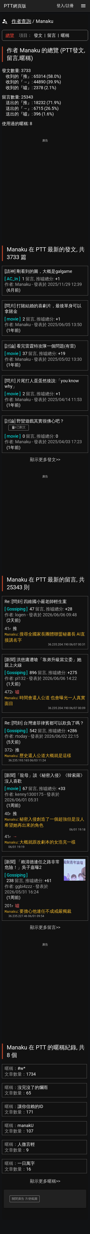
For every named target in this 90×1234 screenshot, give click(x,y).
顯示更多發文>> (45, 459)
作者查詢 (21, 21)
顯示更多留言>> (45, 927)
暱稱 (65, 35)
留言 (51, 35)
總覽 (10, 35)
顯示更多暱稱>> (45, 1181)
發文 (38, 35)
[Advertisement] (45, 189)
